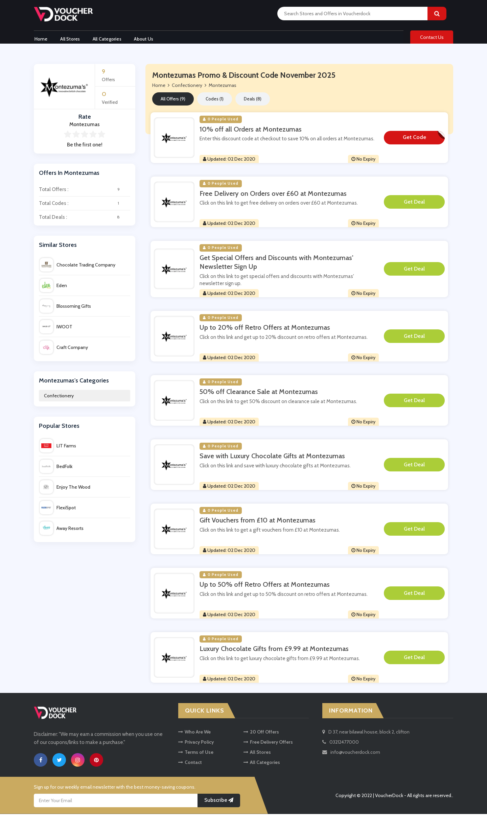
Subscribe (218, 801)
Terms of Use (195, 753)
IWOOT (56, 327)
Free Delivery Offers (268, 743)
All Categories (108, 38)
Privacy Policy (196, 743)
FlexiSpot (58, 509)
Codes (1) (215, 100)
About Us (145, 38)
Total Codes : (84, 204)
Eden (53, 286)
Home (40, 38)
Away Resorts (62, 529)
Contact (190, 764)
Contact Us (432, 38)
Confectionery (59, 397)
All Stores (70, 38)
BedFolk (56, 467)
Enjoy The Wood (65, 488)
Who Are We (194, 733)
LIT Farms (58, 447)
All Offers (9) (173, 100)
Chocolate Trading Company (77, 266)
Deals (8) (252, 100)
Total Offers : (84, 190)
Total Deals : (84, 218)
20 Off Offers (261, 733)
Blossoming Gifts (65, 307)
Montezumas (222, 87)
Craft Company (64, 348)
